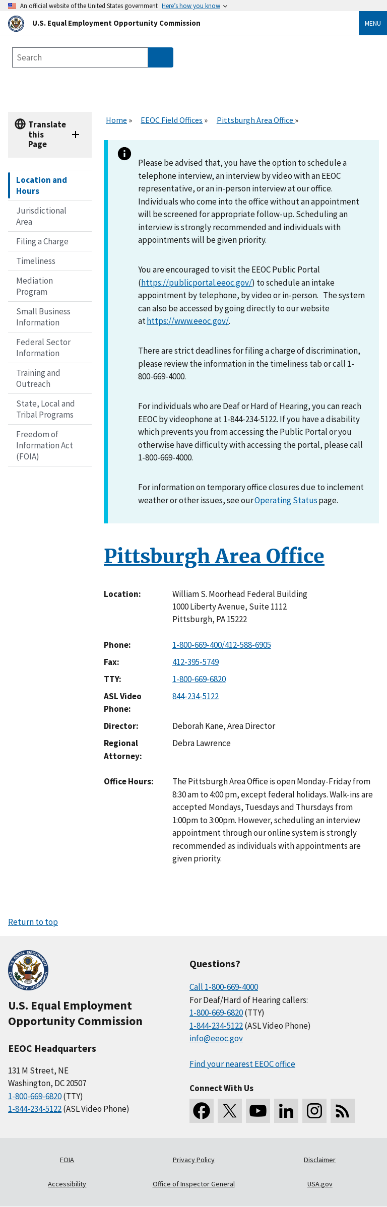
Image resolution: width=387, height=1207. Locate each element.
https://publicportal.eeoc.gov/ (196, 282)
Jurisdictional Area (41, 216)
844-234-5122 (195, 696)
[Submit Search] (160, 57)
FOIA (67, 1159)
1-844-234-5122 (34, 1108)
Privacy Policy (194, 1159)
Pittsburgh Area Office (256, 120)
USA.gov (320, 1183)
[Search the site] (80, 57)
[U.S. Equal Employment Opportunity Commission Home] (171, 23)
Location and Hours (41, 185)
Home (116, 120)
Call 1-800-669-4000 (223, 986)
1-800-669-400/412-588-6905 (221, 644)
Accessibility (67, 1183)
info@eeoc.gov (216, 1038)
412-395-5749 (195, 661)
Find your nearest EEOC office (242, 1063)
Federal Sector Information (43, 348)
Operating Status (285, 500)
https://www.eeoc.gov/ (188, 320)
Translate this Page (47, 134)
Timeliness (35, 260)
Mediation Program (34, 286)
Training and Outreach (38, 378)
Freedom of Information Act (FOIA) (44, 445)
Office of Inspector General (194, 1183)
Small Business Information (43, 317)
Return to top (33, 921)
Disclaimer (320, 1159)
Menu (373, 23)
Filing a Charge (42, 241)
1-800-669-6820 (199, 679)
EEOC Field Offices (172, 120)
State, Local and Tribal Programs (45, 409)
